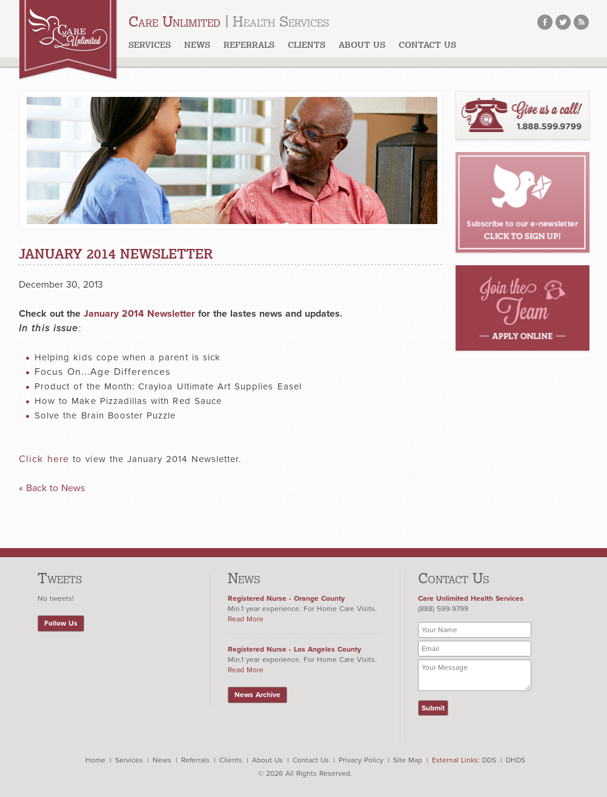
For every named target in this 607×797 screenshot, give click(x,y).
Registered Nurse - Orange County (286, 598)
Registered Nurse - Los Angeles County (294, 649)
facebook (544, 22)
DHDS (515, 760)
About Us (267, 760)
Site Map (407, 760)
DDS (489, 760)
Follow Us (61, 623)
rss (581, 22)
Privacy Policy (361, 760)
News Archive (257, 694)
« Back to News (52, 488)
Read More (246, 619)
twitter (563, 22)
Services (149, 45)
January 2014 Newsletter (139, 314)
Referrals (249, 45)
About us (362, 45)
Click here (44, 459)
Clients (306, 45)
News (197, 45)
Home (95, 760)
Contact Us (427, 45)
